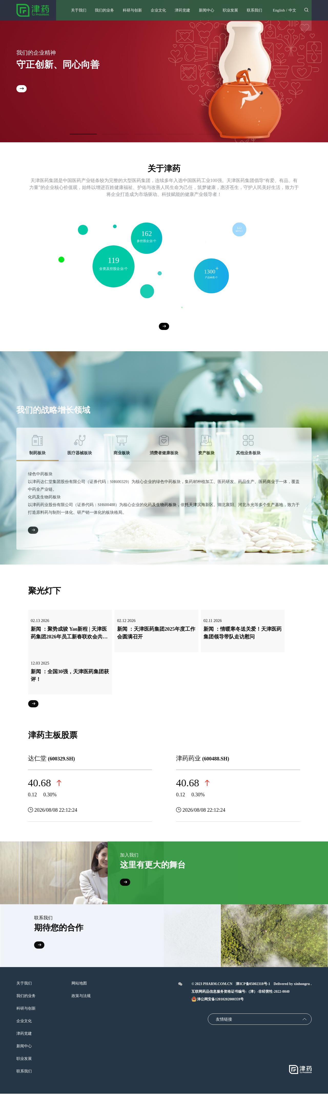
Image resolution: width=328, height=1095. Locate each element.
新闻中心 (24, 1047)
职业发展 (24, 1060)
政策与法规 (83, 997)
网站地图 (81, 984)
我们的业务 (26, 997)
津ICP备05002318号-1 (253, 985)
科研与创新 (26, 1009)
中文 (292, 10)
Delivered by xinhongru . (293, 985)
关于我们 (24, 984)
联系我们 (24, 1072)
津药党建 (24, 1034)
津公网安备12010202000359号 (217, 1000)
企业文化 (24, 1022)
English (278, 10)
